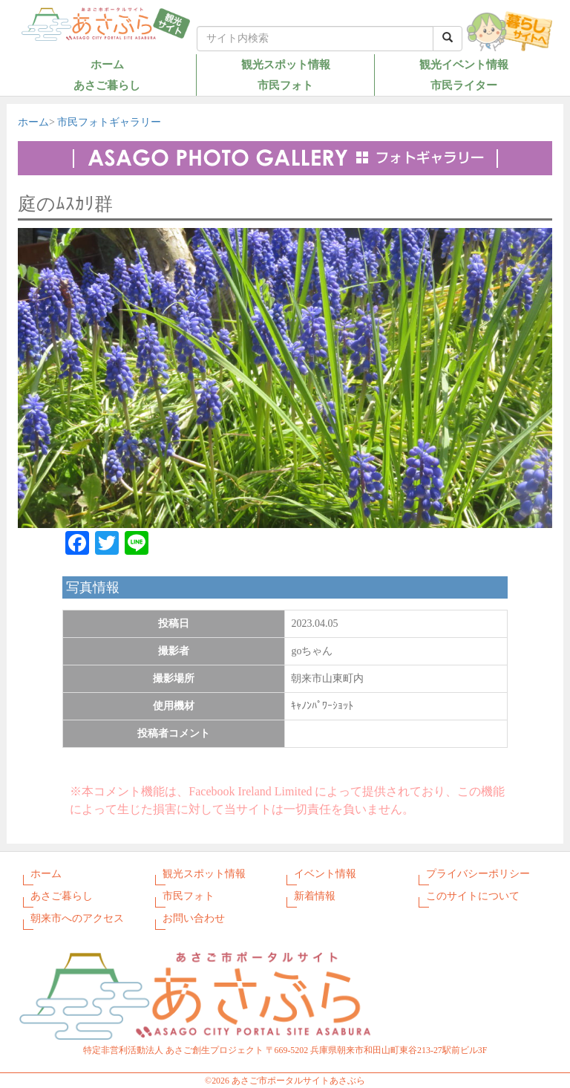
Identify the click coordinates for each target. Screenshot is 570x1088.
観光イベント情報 (463, 64)
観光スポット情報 (285, 64)
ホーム (107, 64)
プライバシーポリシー (478, 873)
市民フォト (285, 85)
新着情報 (314, 896)
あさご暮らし (106, 85)
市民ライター (463, 85)
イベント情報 (325, 873)
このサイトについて (473, 896)
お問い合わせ (194, 918)
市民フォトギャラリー (109, 122)
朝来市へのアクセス (77, 918)
